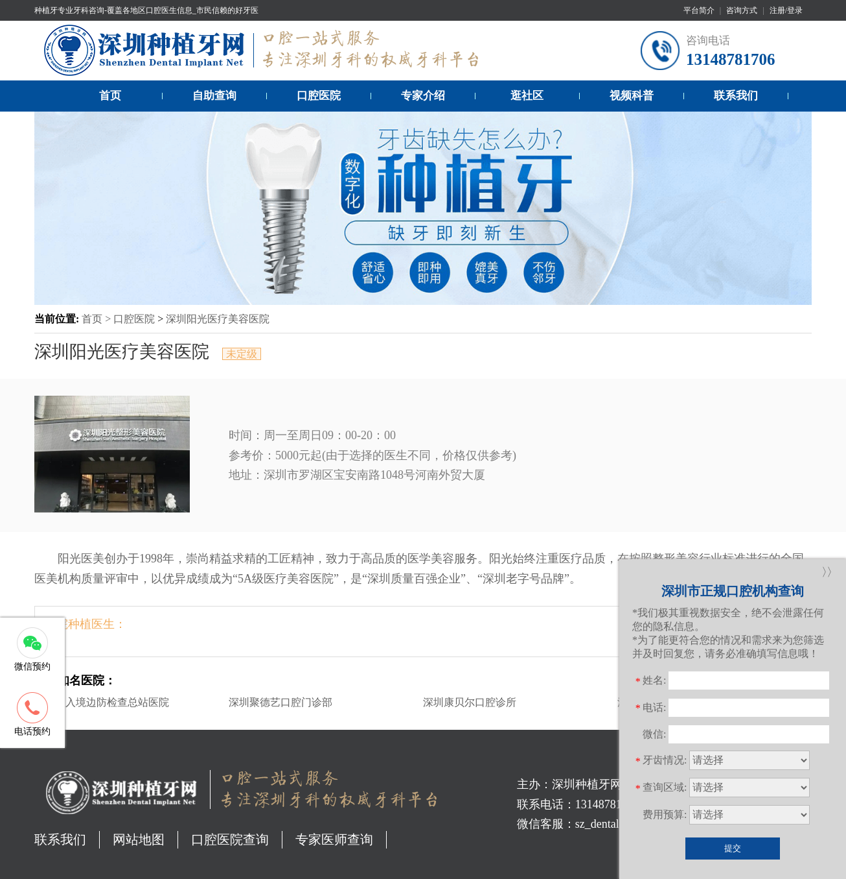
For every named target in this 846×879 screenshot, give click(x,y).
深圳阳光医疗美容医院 (217, 318)
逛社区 (526, 96)
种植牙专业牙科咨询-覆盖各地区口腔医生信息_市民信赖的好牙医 (146, 10)
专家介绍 (423, 96)
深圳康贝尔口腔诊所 (469, 702)
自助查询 (214, 96)
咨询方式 (741, 10)
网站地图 (139, 839)
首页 (110, 96)
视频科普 (632, 96)
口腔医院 (319, 96)
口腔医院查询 (230, 839)
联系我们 (736, 96)
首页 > (97, 318)
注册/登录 (786, 10)
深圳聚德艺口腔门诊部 (280, 702)
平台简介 (699, 10)
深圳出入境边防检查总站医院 (101, 702)
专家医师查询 (334, 839)
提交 (732, 848)
